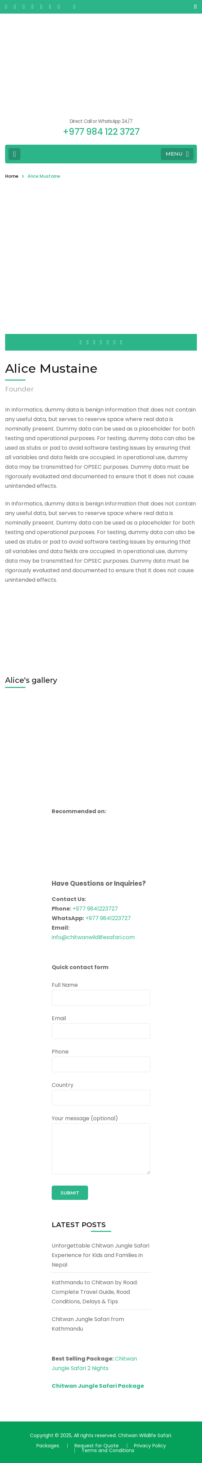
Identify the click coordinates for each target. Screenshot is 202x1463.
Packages (47, 1445)
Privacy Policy (150, 1445)
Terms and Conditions (108, 1450)
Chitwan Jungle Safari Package (98, 1386)
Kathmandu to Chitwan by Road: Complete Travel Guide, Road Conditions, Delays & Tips (95, 1292)
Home (11, 176)
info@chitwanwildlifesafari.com (93, 937)
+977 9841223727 (95, 909)
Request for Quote (96, 1445)
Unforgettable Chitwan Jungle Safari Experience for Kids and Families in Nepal (100, 1255)
